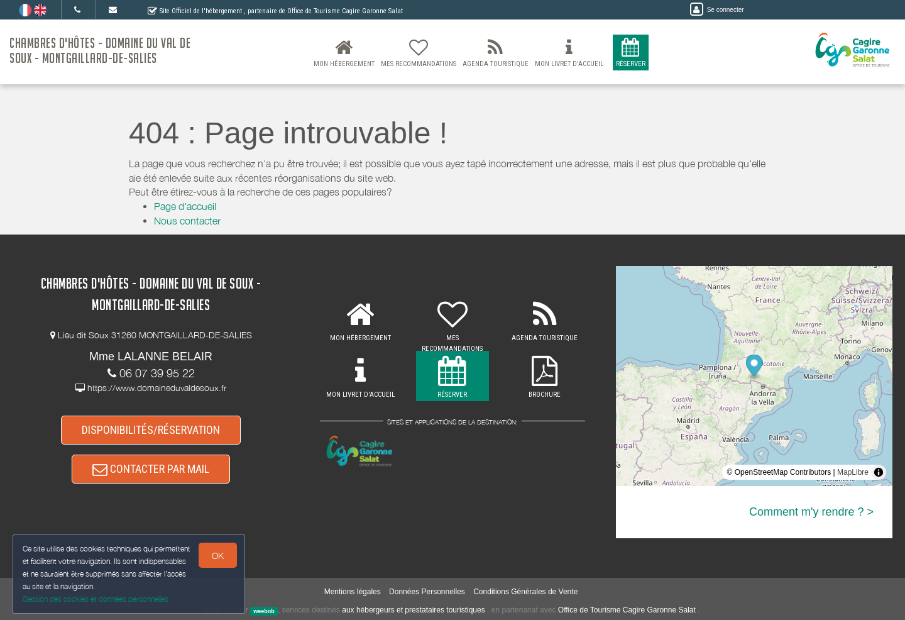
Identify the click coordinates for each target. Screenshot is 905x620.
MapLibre (853, 472)
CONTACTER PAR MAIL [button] (150, 468)
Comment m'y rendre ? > (811, 512)
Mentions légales (352, 591)
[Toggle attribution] (878, 472)
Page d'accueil (185, 206)
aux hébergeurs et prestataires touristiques (413, 610)
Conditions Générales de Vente (525, 591)
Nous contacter (187, 220)
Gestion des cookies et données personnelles (95, 599)
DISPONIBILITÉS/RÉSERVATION (151, 429)
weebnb (264, 610)
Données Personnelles (427, 591)
